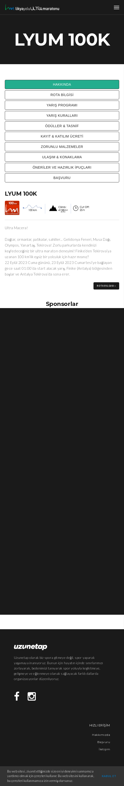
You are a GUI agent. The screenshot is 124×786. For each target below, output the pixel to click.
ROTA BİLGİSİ (62, 95)
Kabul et (109, 776)
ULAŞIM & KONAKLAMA (62, 157)
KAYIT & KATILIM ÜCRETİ (62, 136)
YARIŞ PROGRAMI (62, 105)
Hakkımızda (101, 735)
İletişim (104, 749)
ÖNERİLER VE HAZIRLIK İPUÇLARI (62, 167)
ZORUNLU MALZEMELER (62, 147)
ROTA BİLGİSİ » (106, 285)
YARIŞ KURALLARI (62, 115)
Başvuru (103, 742)
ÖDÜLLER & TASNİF (62, 126)
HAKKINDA (62, 84)
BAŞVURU (61, 178)
